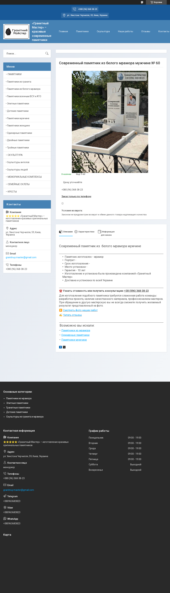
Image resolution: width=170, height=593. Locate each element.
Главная (63, 31)
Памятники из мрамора (19, 398)
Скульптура (103, 31)
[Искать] (47, 54)
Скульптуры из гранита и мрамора (24, 416)
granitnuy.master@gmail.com (21, 257)
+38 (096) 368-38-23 (136, 290)
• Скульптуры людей (17, 169)
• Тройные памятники (17, 147)
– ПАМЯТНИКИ (13, 74)
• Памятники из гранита (18, 81)
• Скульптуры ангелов (17, 162)
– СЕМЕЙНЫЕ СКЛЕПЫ (18, 184)
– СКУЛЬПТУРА (14, 155)
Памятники (82, 31)
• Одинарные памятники (19, 133)
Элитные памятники (17, 403)
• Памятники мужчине (17, 118)
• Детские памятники (17, 111)
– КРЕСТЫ (11, 191)
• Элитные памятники (17, 103)
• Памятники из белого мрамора (23, 89)
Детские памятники (17, 412)
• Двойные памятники (18, 140)
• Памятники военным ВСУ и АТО (23, 96)
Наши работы (125, 31)
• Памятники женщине (18, 125)
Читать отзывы (72, 315)
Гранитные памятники (18, 407)
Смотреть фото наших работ (80, 310)
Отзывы (145, 31)
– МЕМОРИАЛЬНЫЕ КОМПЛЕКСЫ (24, 177)
